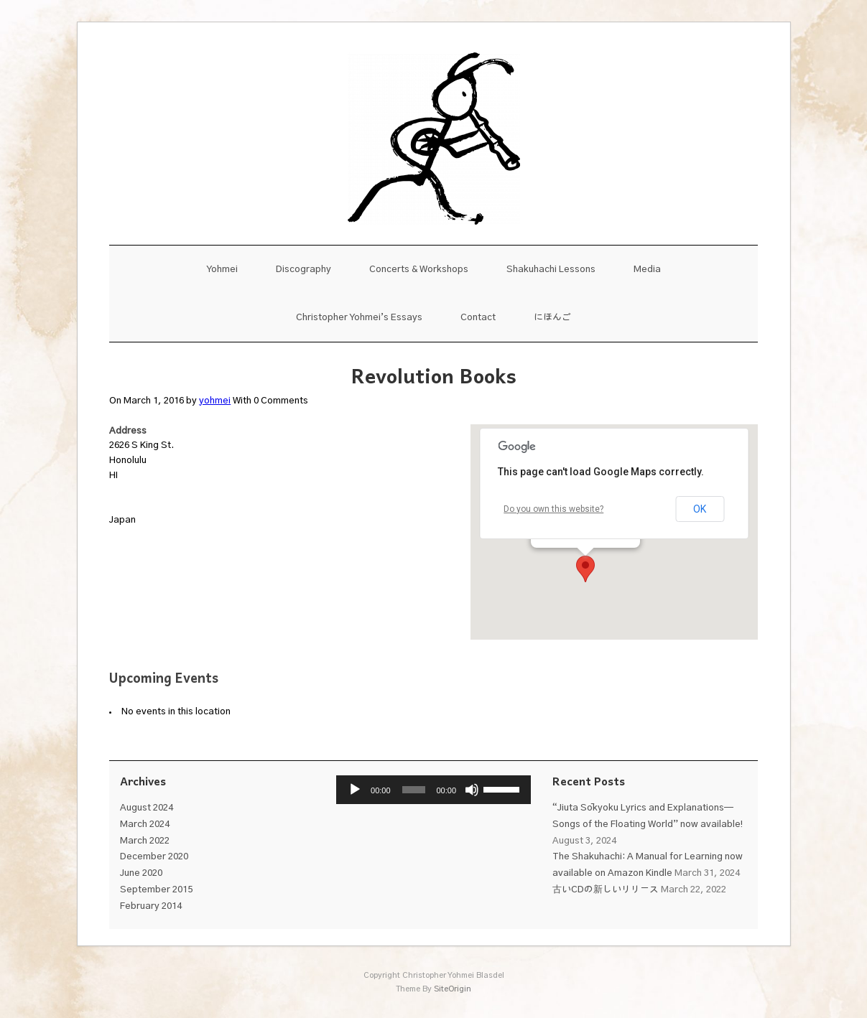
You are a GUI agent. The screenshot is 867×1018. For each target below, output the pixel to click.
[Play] (355, 790)
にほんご (552, 317)
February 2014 (151, 906)
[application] (433, 789)
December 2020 (154, 856)
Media (647, 269)
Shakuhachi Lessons (550, 269)
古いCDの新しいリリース (605, 890)
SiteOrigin (452, 989)
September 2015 (156, 890)
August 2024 (146, 808)
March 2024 (145, 824)
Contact (478, 317)
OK (699, 509)
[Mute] (472, 790)
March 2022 (145, 841)
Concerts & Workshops (418, 269)
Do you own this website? (553, 509)
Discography (303, 269)
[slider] (413, 789)
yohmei (215, 401)
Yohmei (222, 269)
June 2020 (141, 873)
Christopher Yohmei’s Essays (359, 317)
